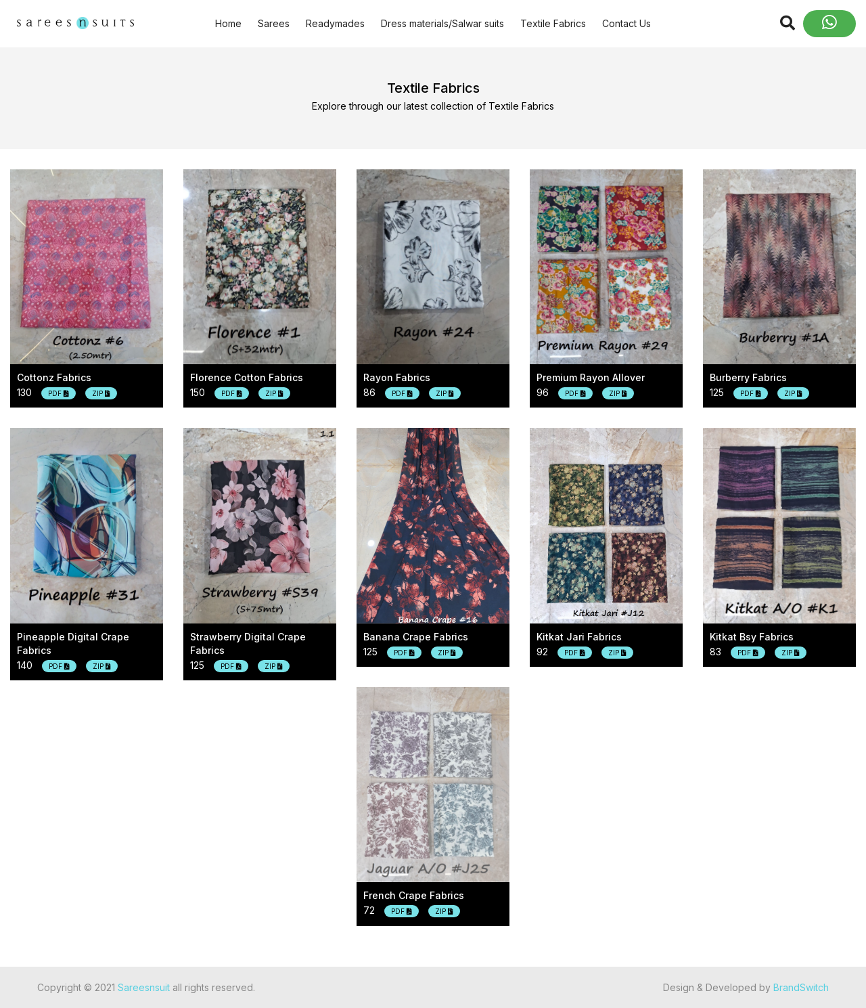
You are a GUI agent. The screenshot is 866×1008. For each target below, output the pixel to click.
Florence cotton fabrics (246, 377)
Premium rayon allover (591, 377)
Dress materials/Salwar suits (442, 23)
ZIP (101, 393)
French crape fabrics (413, 895)
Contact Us (626, 23)
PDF (58, 393)
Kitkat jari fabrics (579, 636)
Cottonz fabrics (54, 377)
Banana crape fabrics (415, 636)
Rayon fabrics (396, 377)
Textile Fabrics (553, 23)
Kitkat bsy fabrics (752, 636)
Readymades (335, 23)
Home (228, 23)
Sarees (274, 23)
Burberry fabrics (748, 377)
